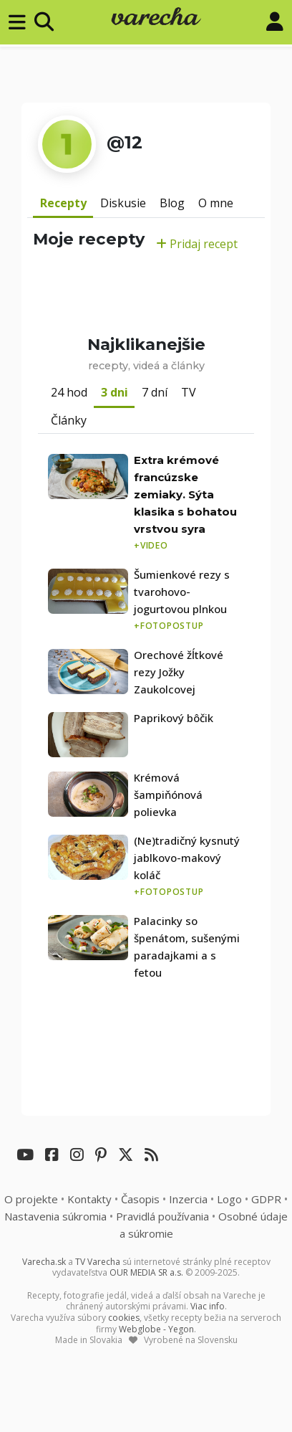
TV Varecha (97, 1262)
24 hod (69, 392)
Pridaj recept (197, 244)
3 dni (114, 392)
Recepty (63, 203)
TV (188, 392)
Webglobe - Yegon (156, 1329)
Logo (229, 1199)
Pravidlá (162, 1216)
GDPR (266, 1199)
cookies (124, 1318)
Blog (172, 203)
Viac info (207, 1306)
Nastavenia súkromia (55, 1216)
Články (69, 420)
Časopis (140, 1199)
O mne (215, 203)
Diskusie (123, 203)
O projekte (31, 1199)
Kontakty (89, 1199)
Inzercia (188, 1199)
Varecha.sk (44, 1262)
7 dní (154, 392)
